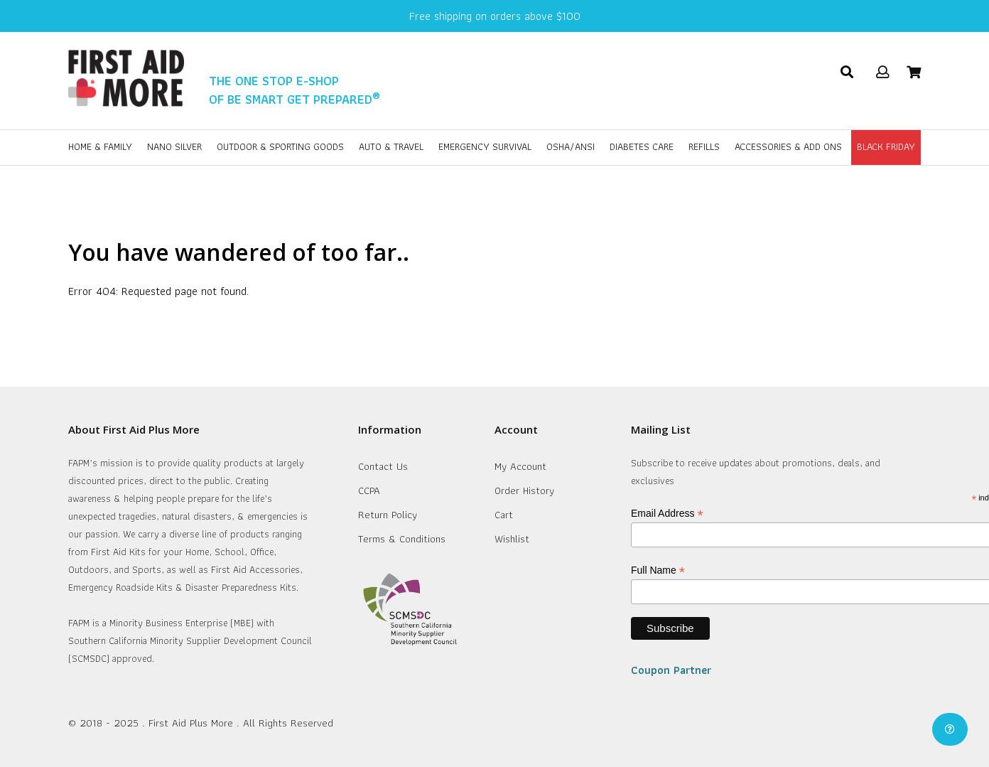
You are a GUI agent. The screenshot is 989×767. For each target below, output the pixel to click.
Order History (524, 490)
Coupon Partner (671, 670)
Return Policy (387, 514)
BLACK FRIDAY (886, 146)
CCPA (369, 490)
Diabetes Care (642, 146)
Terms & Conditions (401, 538)
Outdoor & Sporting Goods (280, 146)
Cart (503, 514)
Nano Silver (174, 146)
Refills (704, 146)
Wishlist (511, 538)
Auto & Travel (391, 146)
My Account (520, 466)
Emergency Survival (484, 146)
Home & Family (100, 146)
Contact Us (383, 466)
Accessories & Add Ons (788, 146)
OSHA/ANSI (570, 146)
